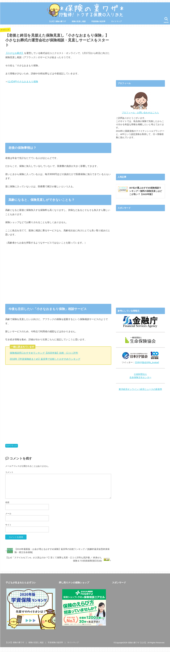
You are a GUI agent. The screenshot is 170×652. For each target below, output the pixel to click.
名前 (7, 502)
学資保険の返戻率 (98, 21)
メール (8, 513)
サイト (8, 525)
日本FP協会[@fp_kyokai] (147, 362)
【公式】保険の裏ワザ (57, 21)
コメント (9, 472)
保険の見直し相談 (79, 21)
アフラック (12, 446)
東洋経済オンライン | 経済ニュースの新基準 (140, 389)
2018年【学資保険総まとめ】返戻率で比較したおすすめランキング (45, 359)
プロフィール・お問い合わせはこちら (140, 112)
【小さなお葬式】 (14, 53)
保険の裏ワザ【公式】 (137, 643)
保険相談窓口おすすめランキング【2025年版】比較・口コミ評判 (44, 353)
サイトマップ (116, 21)
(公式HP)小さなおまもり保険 (23, 81)
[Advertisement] (58, 115)
